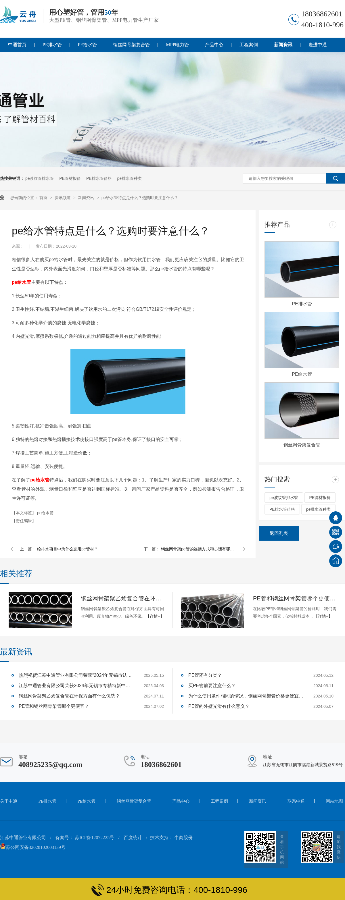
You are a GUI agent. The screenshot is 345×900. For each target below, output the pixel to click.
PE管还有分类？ (205, 675)
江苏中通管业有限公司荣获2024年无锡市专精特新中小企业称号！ (76, 685)
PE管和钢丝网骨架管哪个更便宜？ (294, 598)
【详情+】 (155, 616)
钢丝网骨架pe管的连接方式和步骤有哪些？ (198, 549)
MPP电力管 (177, 44)
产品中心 (214, 44)
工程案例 (248, 44)
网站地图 (334, 801)
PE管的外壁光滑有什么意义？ (219, 706)
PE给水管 (87, 44)
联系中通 (296, 801)
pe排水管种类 (129, 178)
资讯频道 (63, 197)
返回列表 (279, 533)
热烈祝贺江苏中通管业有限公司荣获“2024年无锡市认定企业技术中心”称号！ (76, 675)
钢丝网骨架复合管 (131, 44)
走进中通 (317, 44)
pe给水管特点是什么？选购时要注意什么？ (140, 197)
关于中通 (8, 801)
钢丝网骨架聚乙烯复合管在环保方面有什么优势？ (122, 598)
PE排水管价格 (99, 178)
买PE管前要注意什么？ (212, 685)
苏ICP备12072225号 (94, 837)
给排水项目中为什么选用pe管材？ (67, 549)
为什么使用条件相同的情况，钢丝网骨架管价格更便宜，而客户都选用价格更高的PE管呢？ (245, 695)
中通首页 (17, 44)
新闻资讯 (283, 44)
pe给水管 (21, 282)
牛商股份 (183, 837)
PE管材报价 (70, 178)
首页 (44, 197)
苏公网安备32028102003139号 (33, 847)
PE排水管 (52, 44)
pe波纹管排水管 (39, 178)
